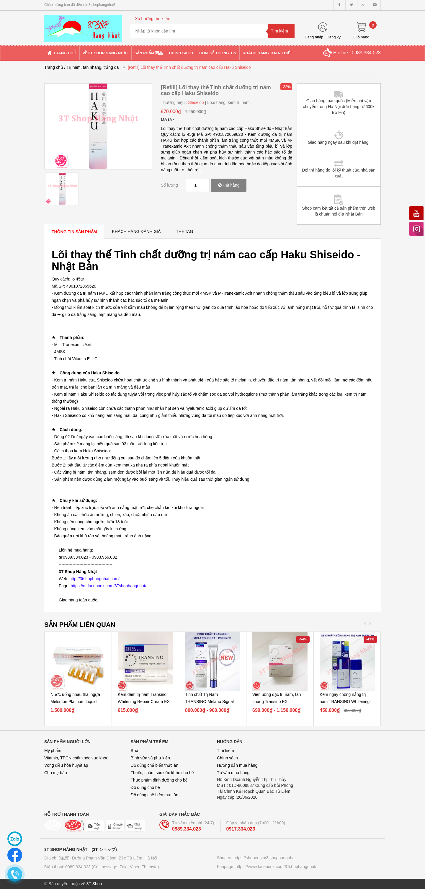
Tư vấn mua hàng (233, 772)
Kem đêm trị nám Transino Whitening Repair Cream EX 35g (144, 701)
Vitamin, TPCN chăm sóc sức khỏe (76, 758)
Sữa (134, 750)
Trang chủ (53, 67)
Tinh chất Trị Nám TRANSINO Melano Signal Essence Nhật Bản (209, 701)
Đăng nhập (314, 37)
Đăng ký (333, 37)
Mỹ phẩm (52, 750)
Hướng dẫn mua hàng (237, 765)
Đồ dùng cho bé (145, 787)
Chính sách (227, 758)
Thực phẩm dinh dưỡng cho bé (159, 780)
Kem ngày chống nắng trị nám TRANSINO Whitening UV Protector (345, 701)
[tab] (74, 232)
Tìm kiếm (225, 750)
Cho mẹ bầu (55, 772)
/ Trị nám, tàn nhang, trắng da (91, 67)
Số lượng (169, 185)
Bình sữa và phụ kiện (150, 758)
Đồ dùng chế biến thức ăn (154, 765)
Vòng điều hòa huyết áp (66, 765)
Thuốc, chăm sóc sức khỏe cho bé (162, 772)
